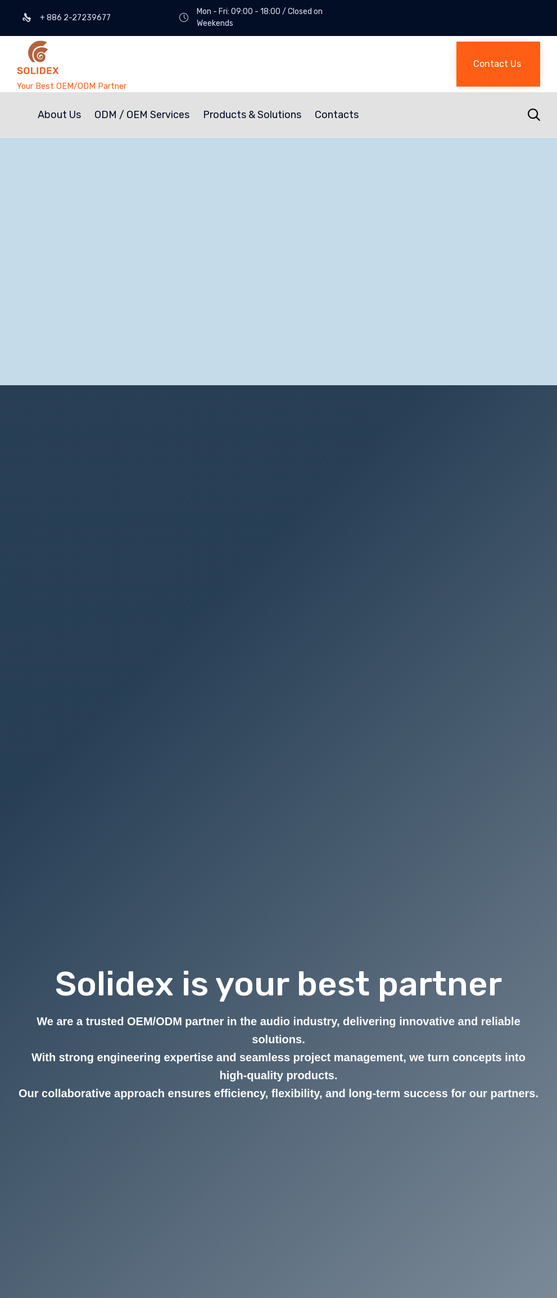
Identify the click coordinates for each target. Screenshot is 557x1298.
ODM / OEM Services (141, 115)
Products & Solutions (252, 115)
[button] (498, 64)
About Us (59, 115)
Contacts (337, 115)
